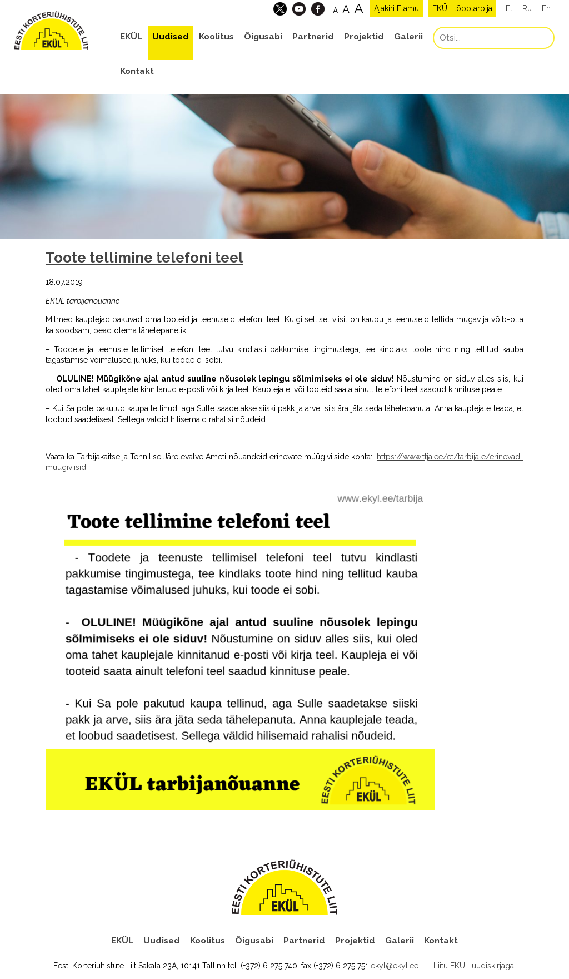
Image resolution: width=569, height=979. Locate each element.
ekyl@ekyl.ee (394, 965)
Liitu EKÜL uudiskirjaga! (474, 965)
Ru (527, 8)
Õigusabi (263, 37)
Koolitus (216, 37)
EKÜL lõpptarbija (462, 8)
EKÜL (131, 37)
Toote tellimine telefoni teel (144, 257)
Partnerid (313, 37)
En (546, 8)
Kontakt (137, 71)
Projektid (364, 37)
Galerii (408, 37)
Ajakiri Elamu (396, 8)
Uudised (170, 37)
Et (509, 8)
